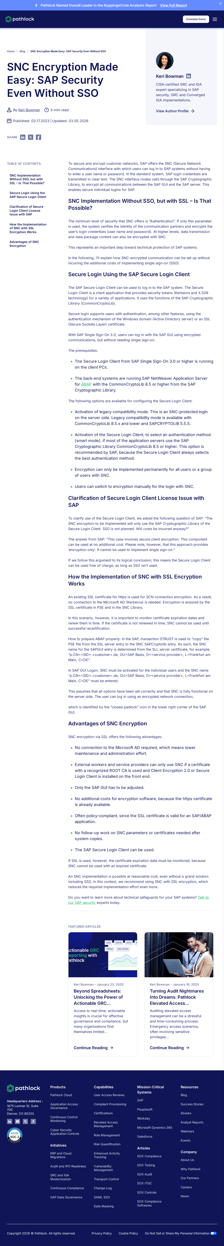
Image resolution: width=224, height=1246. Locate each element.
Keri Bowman (29, 110)
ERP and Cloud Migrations (61, 1155)
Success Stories (192, 1104)
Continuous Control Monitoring (63, 1119)
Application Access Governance (64, 1106)
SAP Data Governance (66, 1197)
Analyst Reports (192, 1122)
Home (10, 51)
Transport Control (106, 1179)
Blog (22, 51)
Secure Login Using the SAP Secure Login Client (28, 195)
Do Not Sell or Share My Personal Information (181, 1233)
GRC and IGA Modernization (60, 1177)
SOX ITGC (144, 1183)
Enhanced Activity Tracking (107, 1155)
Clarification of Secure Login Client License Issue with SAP (26, 210)
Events (185, 1140)
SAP (140, 1100)
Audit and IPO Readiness (68, 1166)
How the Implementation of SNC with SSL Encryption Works (28, 228)
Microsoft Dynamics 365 (154, 1127)
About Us (187, 1160)
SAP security (85, 902)
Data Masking (104, 1206)
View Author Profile (175, 111)
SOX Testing (146, 1165)
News (185, 1196)
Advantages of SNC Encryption (24, 244)
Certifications (103, 1113)
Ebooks (186, 1113)
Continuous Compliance (67, 1188)
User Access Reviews (109, 1095)
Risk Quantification (107, 1144)
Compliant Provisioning (110, 1104)
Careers (186, 1187)
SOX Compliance (149, 1156)
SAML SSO (102, 1197)
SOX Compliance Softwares (149, 1203)
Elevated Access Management (106, 1124)
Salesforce (144, 1136)
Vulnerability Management (103, 1168)
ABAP (86, 384)
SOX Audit (144, 1174)
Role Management (107, 1135)
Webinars (187, 1131)
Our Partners (190, 1178)
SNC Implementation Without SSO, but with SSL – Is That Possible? (27, 179)
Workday (143, 1118)
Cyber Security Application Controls (64, 1132)
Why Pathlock (191, 1169)
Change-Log (103, 1188)
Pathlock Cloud (61, 1095)
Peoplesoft (144, 1109)
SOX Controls (146, 1192)
